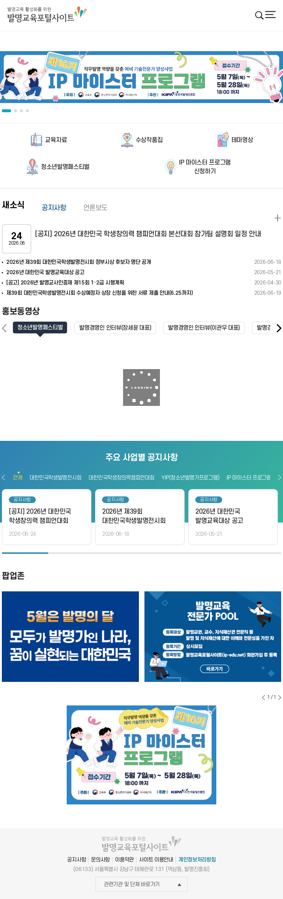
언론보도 (95, 208)
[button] (279, 328)
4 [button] (165, 553)
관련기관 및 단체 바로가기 (143, 884)
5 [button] (211, 553)
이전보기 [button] (3, 477)
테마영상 (242, 140)
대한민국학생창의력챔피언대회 (121, 478)
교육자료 (56, 140)
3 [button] (118, 553)
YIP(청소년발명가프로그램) (190, 478)
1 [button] (25, 553)
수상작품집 (149, 140)
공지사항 (54, 208)
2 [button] (71, 553)
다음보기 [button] (279, 477)
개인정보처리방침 (197, 860)
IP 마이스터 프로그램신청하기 (205, 167)
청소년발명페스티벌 (65, 167)
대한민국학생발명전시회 (55, 478)
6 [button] (258, 553)
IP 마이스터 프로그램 (249, 478)
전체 (17, 478)
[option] (141, 77)
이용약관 (124, 860)
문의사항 (100, 860)
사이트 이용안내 (156, 860)
